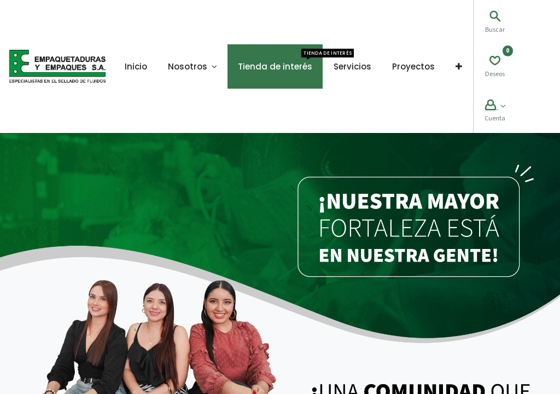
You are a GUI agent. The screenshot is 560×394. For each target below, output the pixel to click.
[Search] (495, 18)
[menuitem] (136, 66)
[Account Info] (495, 106)
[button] (458, 66)
